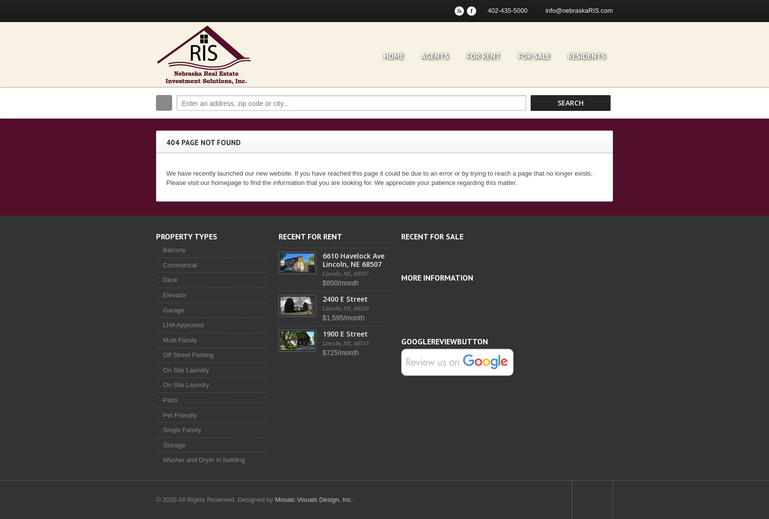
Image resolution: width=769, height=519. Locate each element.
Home (395, 56)
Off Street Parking (186, 355)
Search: (162, 103)
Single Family (180, 430)
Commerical (178, 265)
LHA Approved (181, 325)
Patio (168, 400)
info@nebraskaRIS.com (581, 10)
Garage (171, 310)
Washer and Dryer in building (202, 460)
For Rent (485, 56)
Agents (437, 56)
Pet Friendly (178, 415)
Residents (589, 56)
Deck (168, 280)
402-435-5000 (510, 10)
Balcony (172, 250)
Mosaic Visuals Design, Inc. (312, 499)
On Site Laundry (184, 370)
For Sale (536, 56)
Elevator (172, 295)
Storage (172, 445)
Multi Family (178, 340)
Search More (604, 124)
